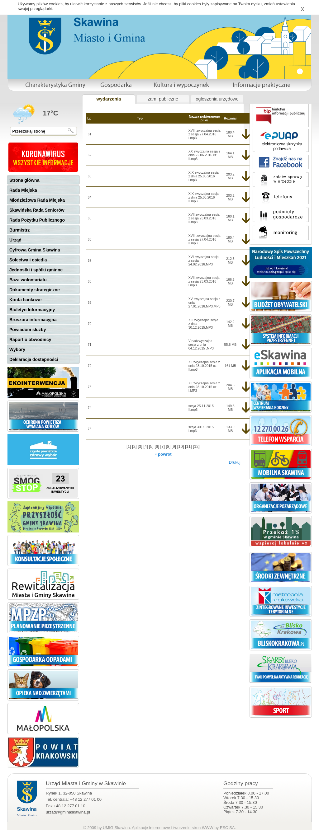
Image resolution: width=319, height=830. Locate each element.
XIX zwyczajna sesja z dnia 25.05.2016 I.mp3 (203, 176)
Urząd (15, 239)
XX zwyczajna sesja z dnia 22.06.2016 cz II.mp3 (204, 155)
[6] (157, 446)
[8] (169, 446)
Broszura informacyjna (33, 319)
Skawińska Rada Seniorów (36, 210)
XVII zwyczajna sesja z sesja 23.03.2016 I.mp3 (204, 281)
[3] (140, 446)
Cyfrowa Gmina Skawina (34, 249)
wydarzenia (108, 98)
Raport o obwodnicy (30, 339)
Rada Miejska (23, 190)
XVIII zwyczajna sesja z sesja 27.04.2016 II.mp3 (204, 239)
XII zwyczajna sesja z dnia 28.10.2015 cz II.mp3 (204, 365)
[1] (129, 446)
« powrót (163, 454)
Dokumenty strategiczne (34, 289)
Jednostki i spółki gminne (36, 269)
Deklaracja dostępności (33, 359)
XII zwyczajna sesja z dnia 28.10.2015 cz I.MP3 (204, 386)
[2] (135, 446)
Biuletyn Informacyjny (32, 309)
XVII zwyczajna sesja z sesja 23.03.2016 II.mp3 (204, 218)
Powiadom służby (27, 329)
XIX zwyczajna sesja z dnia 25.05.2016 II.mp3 (203, 197)
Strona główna (24, 180)
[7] (163, 446)
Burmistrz (19, 229)
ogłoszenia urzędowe (217, 98)
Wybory (17, 349)
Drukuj (234, 462)
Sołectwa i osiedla (28, 259)
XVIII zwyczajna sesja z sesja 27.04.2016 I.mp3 (204, 134)
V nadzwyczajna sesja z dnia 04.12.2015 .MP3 (201, 344)
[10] (181, 446)
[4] (146, 446)
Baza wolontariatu (28, 279)
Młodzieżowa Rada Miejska (37, 200)
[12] (196, 446)
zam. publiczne (163, 98)
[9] (174, 446)
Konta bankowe (25, 299)
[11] (189, 446)
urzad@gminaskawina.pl (68, 812)
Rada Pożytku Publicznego (37, 220)
